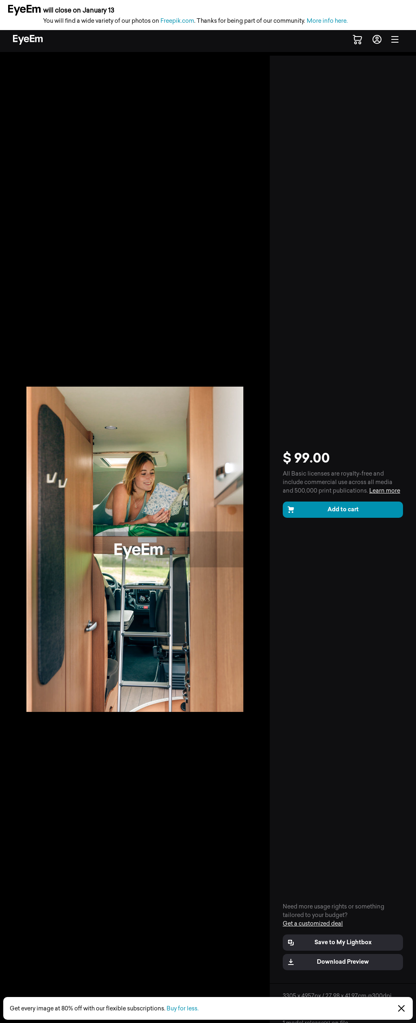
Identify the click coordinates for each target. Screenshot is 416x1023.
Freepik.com (177, 20)
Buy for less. (183, 1008)
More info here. (327, 20)
